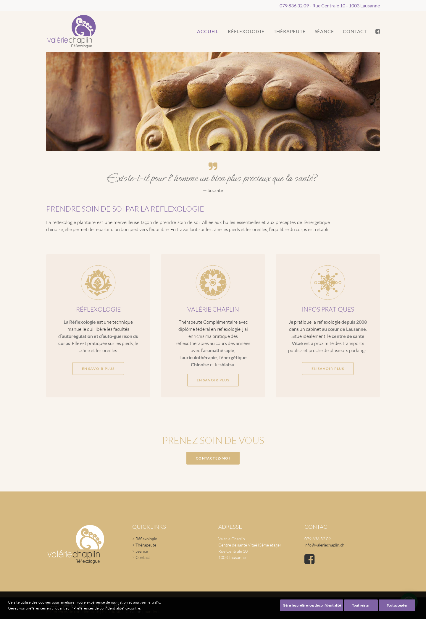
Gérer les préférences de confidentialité (312, 612)
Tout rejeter (360, 612)
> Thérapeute (144, 544)
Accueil (208, 31)
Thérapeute (290, 31)
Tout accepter (397, 612)
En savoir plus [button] (98, 352)
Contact (355, 31)
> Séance (140, 551)
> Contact (141, 557)
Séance (324, 31)
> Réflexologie (144, 538)
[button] (377, 31)
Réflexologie (246, 31)
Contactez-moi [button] (213, 458)
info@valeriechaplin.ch (324, 544)
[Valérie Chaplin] (71, 31)
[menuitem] (208, 31)
